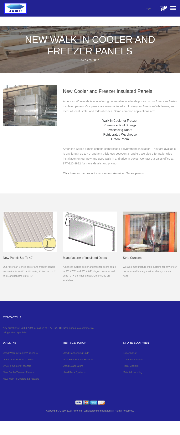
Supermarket (130, 353)
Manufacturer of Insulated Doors (85, 257)
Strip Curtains (132, 257)
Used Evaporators (73, 365)
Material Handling (132, 372)
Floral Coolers (130, 365)
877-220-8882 (90, 60)
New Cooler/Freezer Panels (18, 372)
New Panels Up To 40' (18, 257)
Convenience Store (133, 359)
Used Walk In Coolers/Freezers (20, 353)
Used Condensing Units (76, 353)
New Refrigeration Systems (78, 359)
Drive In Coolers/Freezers (17, 365)
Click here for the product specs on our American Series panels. (104, 173)
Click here (27, 327)
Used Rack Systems (74, 372)
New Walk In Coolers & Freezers (21, 378)
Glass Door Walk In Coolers (18, 359)
